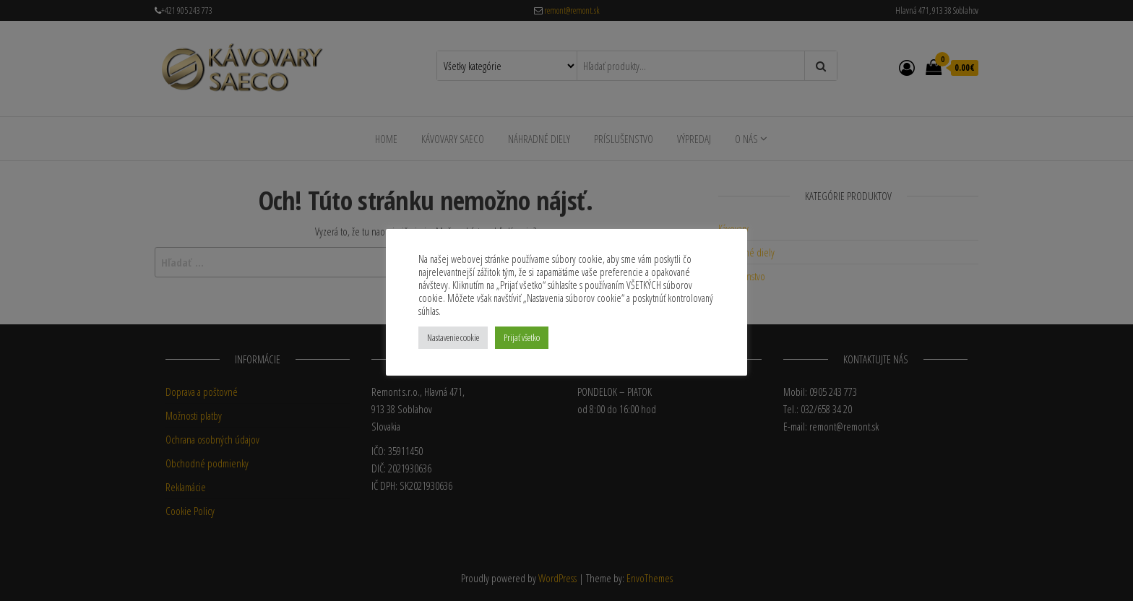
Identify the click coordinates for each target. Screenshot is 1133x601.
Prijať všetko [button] (522, 337)
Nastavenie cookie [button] (453, 337)
